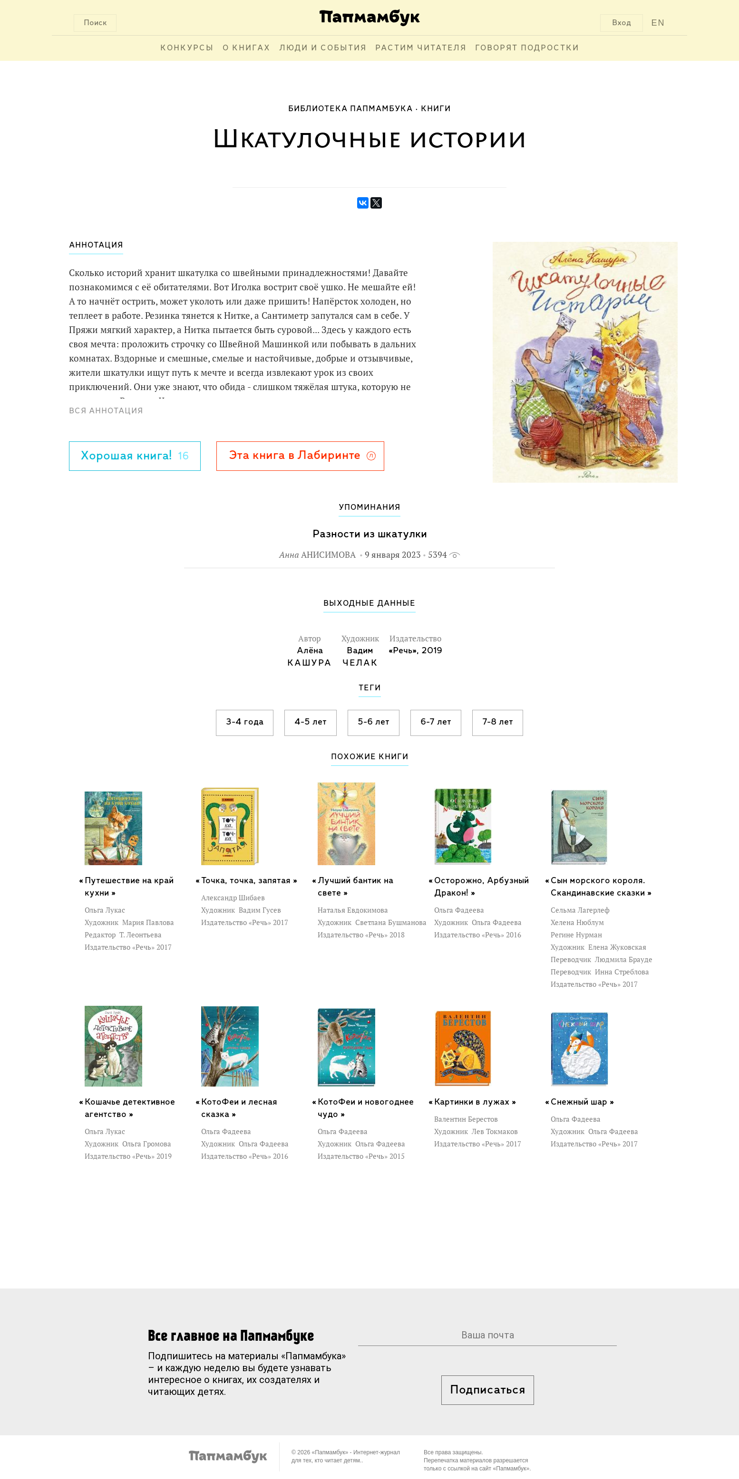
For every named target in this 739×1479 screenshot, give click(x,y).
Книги (436, 109)
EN (658, 23)
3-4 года (244, 722)
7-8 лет (497, 722)
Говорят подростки (527, 48)
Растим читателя (421, 48)
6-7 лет (435, 722)
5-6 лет (373, 722)
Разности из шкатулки (369, 534)
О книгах (247, 48)
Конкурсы (187, 48)
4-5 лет (310, 722)
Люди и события (323, 48)
